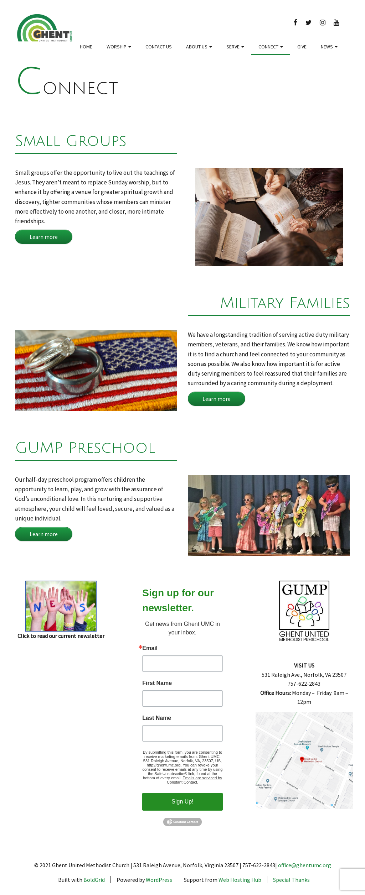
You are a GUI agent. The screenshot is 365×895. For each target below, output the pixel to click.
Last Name (156, 718)
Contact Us (158, 46)
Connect (270, 46)
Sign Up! (182, 802)
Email (150, 648)
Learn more (44, 236)
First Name (157, 683)
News (329, 46)
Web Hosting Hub (240, 879)
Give (302, 46)
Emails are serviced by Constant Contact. (194, 780)
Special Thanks (291, 879)
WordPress (159, 879)
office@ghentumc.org (304, 865)
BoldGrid (94, 879)
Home (86, 46)
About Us (199, 46)
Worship (119, 46)
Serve (235, 46)
